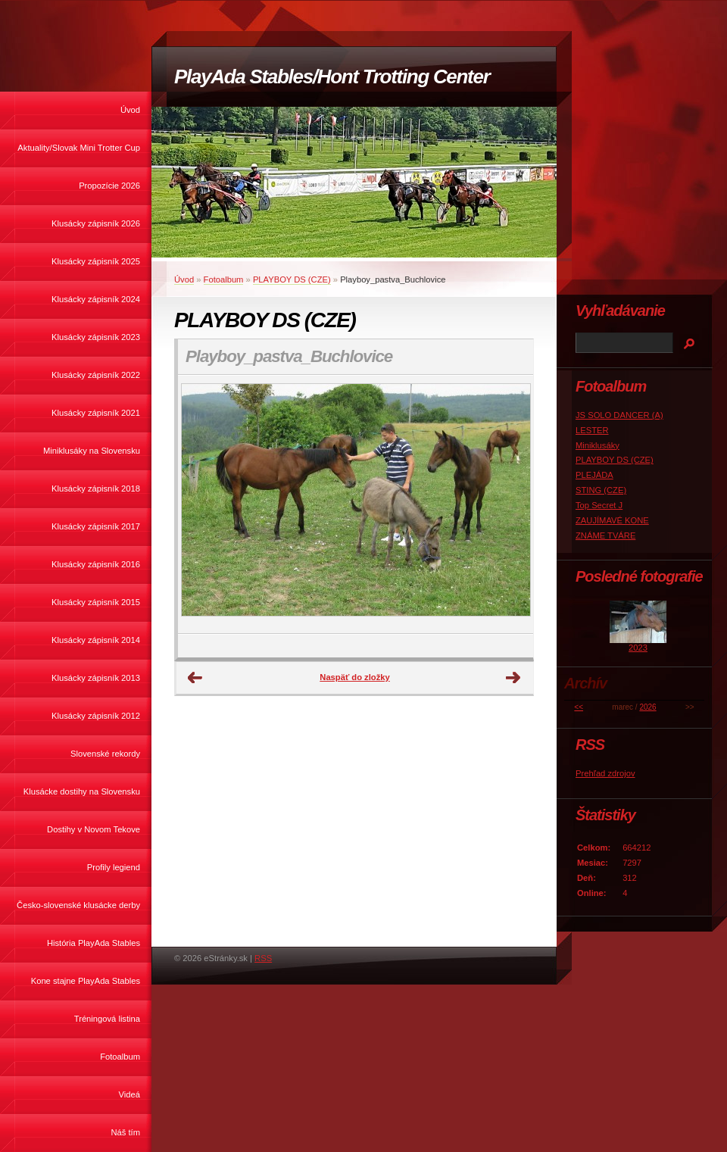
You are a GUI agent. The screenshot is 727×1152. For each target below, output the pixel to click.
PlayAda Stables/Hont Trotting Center (331, 76)
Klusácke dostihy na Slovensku (81, 791)
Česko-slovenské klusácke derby (78, 905)
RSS (263, 958)
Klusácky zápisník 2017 (95, 526)
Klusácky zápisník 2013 (95, 677)
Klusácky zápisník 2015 (95, 602)
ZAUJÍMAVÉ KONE (612, 520)
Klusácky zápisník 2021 (95, 412)
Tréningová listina (107, 1018)
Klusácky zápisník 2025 (95, 261)
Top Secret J (599, 505)
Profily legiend (113, 867)
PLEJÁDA (594, 474)
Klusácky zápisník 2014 (95, 640)
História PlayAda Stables (93, 943)
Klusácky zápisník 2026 (95, 223)
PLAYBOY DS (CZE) (292, 279)
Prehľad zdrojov (605, 773)
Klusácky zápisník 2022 (95, 374)
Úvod (130, 109)
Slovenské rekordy (105, 753)
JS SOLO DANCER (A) (619, 415)
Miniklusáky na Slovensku (91, 450)
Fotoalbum (120, 1056)
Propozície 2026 (109, 185)
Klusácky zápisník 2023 (95, 337)
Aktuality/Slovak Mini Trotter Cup (78, 147)
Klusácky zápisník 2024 (95, 299)
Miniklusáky (597, 445)
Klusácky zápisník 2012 (95, 715)
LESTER (592, 430)
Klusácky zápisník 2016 (95, 564)
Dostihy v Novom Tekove (93, 829)
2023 (638, 647)
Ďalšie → (513, 678)
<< (578, 707)
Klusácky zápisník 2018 (95, 488)
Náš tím (125, 1132)
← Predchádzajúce (195, 678)
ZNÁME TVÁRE (605, 535)
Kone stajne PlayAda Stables (85, 980)
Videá (129, 1094)
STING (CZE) (601, 490)
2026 (647, 707)
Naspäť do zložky (354, 677)
